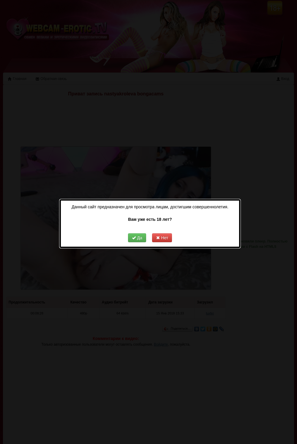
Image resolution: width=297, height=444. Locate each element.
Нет (157, 228)
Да (132, 228)
